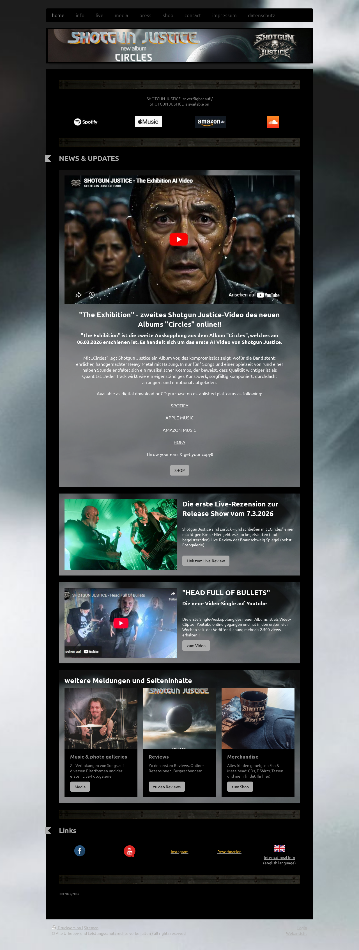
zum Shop (240, 786)
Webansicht (296, 933)
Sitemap (91, 927)
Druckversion (67, 927)
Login (302, 927)
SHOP (179, 470)
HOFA (179, 442)
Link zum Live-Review (206, 560)
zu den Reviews (167, 786)
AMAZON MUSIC (179, 430)
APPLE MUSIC (179, 417)
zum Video (196, 645)
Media (80, 786)
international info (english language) (279, 860)
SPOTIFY (179, 405)
